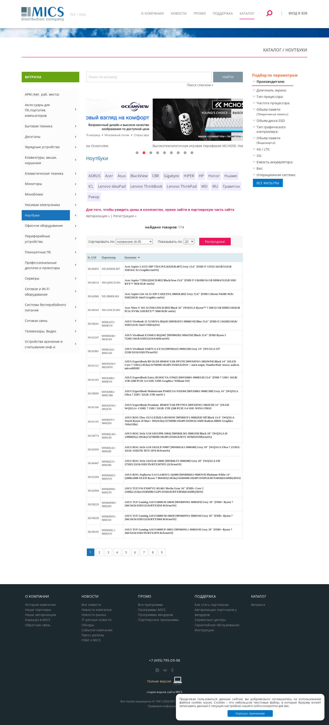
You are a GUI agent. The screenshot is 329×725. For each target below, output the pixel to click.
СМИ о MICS (91, 640)
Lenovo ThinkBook (146, 186)
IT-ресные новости (96, 620)
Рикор (94, 196)
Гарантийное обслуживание (217, 625)
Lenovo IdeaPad (112, 186)
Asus (122, 175)
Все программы (150, 605)
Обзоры (88, 625)
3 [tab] (151, 153)
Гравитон (231, 186)
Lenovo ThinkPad (182, 186)
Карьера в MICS (37, 620)
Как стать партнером (211, 605)
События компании (97, 630)
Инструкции (204, 630)
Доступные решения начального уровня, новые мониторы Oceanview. (142, 146)
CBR (155, 175)
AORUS (94, 175)
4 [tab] (157, 153)
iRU (215, 186)
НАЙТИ (228, 77)
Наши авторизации (40, 615)
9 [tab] (192, 153)
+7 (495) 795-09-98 (164, 660)
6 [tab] (171, 153)
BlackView (139, 175)
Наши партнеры (38, 610)
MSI (204, 186)
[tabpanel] (164, 123)
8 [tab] (185, 153)
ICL (90, 186)
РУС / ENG (78, 14)
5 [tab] (164, 153)
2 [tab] (144, 153)
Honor (214, 175)
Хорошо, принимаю (250, 713)
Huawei (230, 175)
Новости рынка (94, 615)
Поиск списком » (200, 85)
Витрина (258, 605)
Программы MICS (152, 610)
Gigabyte (171, 175)
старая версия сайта (165, 692)
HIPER (189, 175)
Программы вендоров (155, 615)
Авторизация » (98, 216)
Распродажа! (215, 241)
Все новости (91, 605)
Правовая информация (164, 706)
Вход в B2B (298, 13)
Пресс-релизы (93, 635)
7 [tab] (178, 153)
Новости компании (97, 610)
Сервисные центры (210, 620)
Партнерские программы (158, 620)
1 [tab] (137, 153)
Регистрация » (124, 216)
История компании (40, 605)
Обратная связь (38, 625)
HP (201, 175)
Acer (109, 175)
